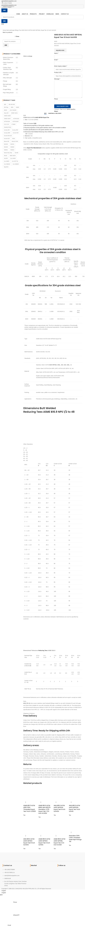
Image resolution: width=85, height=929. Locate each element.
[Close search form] (2, 2)
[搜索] (42, 6)
